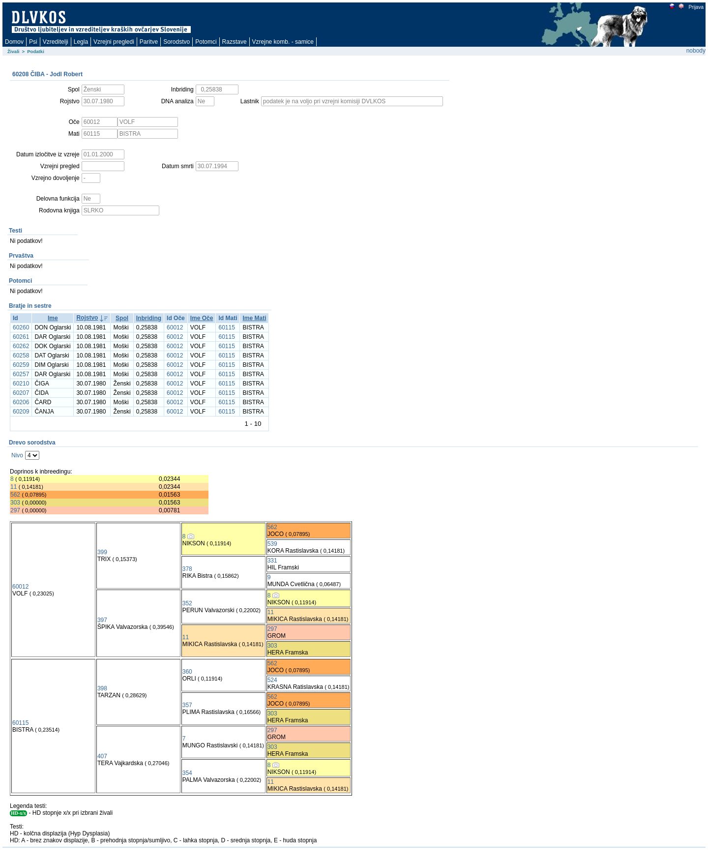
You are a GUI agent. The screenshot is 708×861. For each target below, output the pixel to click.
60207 (21, 392)
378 (187, 568)
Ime (53, 318)
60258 (21, 355)
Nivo (17, 455)
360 (187, 671)
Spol (122, 318)
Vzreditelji (55, 41)
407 (102, 756)
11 (13, 486)
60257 (21, 374)
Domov (14, 41)
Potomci (205, 41)
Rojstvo (87, 317)
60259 (21, 364)
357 (187, 705)
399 (102, 552)
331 (272, 560)
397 (102, 620)
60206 (21, 402)
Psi (33, 41)
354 (187, 773)
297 (15, 510)
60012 (175, 327)
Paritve (149, 41)
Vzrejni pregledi (113, 41)
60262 (21, 346)
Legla (81, 41)
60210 (21, 383)
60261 (21, 336)
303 (15, 502)
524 (272, 680)
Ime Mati (254, 318)
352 (187, 603)
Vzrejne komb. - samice (283, 41)
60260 (21, 327)
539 (272, 543)
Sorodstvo (176, 41)
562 (15, 494)
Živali (13, 51)
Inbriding (148, 318)
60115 (226, 327)
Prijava (696, 7)
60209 (21, 411)
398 (102, 688)
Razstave (234, 41)
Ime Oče (201, 318)
